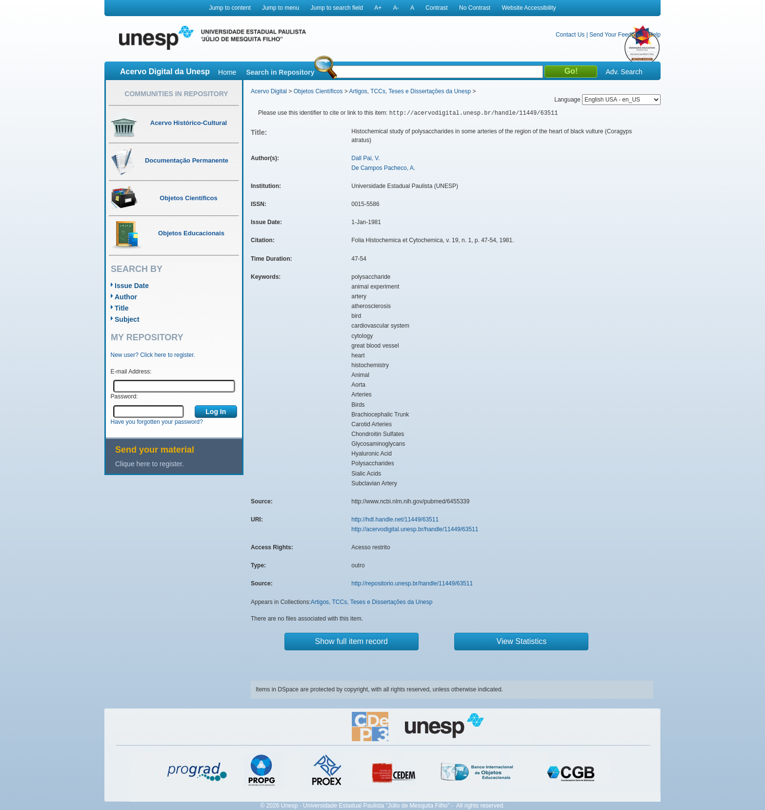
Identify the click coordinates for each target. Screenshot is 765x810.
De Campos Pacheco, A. (383, 168)
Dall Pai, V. (365, 158)
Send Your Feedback (616, 34)
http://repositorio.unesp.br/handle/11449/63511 (412, 583)
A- (396, 7)
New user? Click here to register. (153, 355)
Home (227, 72)
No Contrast (474, 7)
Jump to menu (280, 7)
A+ (378, 7)
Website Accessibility (529, 7)
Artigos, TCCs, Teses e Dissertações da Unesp (410, 91)
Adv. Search (623, 72)
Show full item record (351, 641)
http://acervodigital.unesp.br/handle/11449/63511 (414, 529)
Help (654, 34)
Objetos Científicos (318, 91)
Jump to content (229, 7)
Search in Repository (280, 72)
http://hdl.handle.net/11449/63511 (395, 519)
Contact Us (570, 34)
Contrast (436, 7)
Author (126, 297)
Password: (124, 396)
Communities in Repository (176, 94)
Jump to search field (337, 7)
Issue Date (132, 286)
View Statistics (522, 641)
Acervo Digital (269, 91)
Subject (127, 319)
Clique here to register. (149, 464)
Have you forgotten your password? (157, 421)
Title (122, 308)
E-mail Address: (131, 371)
